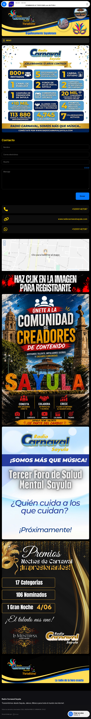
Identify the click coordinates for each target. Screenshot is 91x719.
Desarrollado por (10, 714)
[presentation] (21, 196)
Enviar (82, 196)
